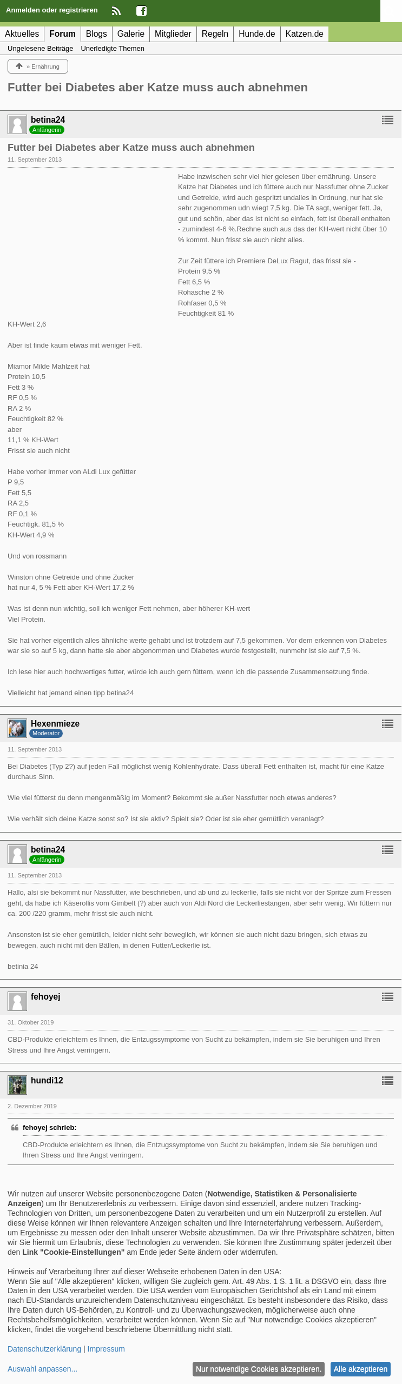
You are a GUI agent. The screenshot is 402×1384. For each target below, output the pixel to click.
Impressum (106, 1349)
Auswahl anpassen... (42, 1369)
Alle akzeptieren (361, 1369)
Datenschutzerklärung (44, 1349)
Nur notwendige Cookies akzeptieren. (259, 1369)
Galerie (130, 33)
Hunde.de (257, 33)
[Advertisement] (89, 239)
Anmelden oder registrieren (52, 10)
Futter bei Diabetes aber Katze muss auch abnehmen (158, 87)
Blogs (96, 33)
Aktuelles (22, 33)
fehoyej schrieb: (50, 1127)
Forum (62, 33)
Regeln (215, 33)
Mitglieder (173, 33)
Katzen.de (305, 33)
